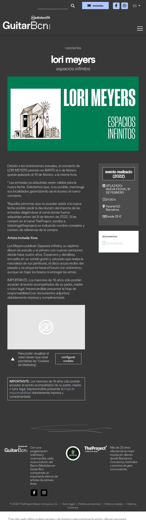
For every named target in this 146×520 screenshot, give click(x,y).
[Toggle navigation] (139, 28)
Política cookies (114, 504)
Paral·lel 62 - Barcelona (113, 208)
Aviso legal (68, 504)
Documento (112, 243)
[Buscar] (52, 5)
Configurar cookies (68, 359)
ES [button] (135, 5)
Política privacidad (90, 504)
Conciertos (73, 48)
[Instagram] (124, 5)
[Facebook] (116, 5)
